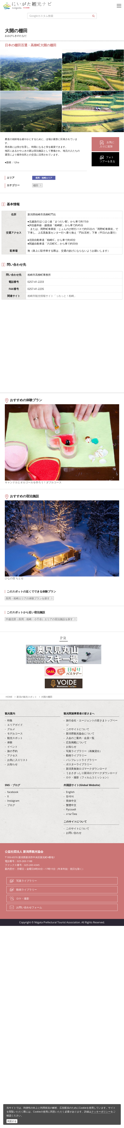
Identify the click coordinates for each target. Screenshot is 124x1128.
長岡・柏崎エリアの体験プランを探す (28, 606)
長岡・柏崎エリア (43, 177)
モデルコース (15, 741)
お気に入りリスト (17, 768)
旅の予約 (12, 759)
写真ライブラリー (26, 889)
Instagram (13, 809)
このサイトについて (77, 737)
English (70, 800)
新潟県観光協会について (80, 741)
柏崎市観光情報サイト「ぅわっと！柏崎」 (52, 296)
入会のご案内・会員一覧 (80, 746)
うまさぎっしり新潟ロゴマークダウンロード (92, 781)
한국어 (70, 804)
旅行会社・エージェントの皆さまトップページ (92, 731)
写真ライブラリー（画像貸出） (84, 759)
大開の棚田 (46, 705)
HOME (9, 705)
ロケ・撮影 (22, 906)
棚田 (35, 185)
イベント (12, 755)
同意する (11, 1121)
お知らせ (12, 772)
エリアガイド (15, 733)
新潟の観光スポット (27, 705)
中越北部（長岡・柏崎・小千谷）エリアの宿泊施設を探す (39, 627)
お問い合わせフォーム (29, 915)
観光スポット (15, 746)
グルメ (11, 737)
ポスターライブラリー (79, 772)
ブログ (11, 813)
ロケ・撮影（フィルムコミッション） (88, 785)
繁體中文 (71, 813)
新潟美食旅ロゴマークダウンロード (86, 777)
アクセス (12, 763)
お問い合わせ (73, 841)
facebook (12, 800)
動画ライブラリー (76, 763)
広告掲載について (76, 750)
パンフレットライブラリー (81, 768)
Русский (71, 817)
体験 (9, 750)
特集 (9, 728)
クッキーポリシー (101, 1111)
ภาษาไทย (71, 822)
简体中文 (71, 809)
